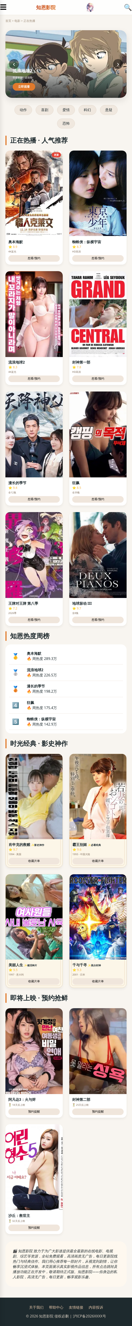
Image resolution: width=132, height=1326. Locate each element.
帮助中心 (56, 1307)
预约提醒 (34, 1111)
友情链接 (76, 1307)
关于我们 (36, 1307)
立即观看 (24, 86)
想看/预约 (34, 258)
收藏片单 (34, 861)
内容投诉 (96, 1307)
